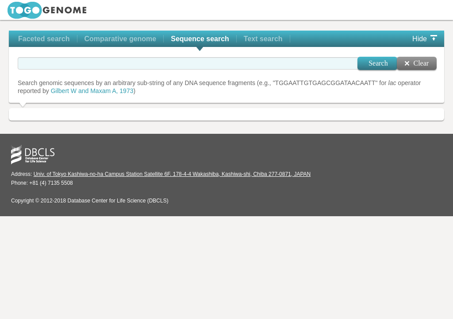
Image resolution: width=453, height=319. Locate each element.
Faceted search (44, 39)
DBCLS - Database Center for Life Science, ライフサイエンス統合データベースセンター (33, 155)
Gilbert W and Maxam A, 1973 (92, 90)
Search (378, 63)
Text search (263, 39)
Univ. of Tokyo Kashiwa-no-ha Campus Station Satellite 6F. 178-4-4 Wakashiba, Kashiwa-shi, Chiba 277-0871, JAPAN (172, 174)
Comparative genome (120, 39)
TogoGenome (47, 10)
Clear (421, 63)
